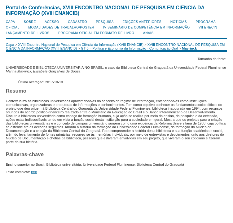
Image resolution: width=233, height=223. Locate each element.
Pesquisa (105, 22)
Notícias (178, 22)
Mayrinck (189, 48)
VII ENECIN (208, 27)
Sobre (30, 22)
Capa (10, 22)
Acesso (52, 22)
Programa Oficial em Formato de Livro (96, 33)
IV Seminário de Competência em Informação (146, 27)
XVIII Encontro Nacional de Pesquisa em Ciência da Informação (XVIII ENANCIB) (80, 44)
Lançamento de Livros (28, 33)
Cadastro (77, 22)
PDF (34, 172)
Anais (148, 33)
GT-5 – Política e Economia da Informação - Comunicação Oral (129, 48)
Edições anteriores (141, 22)
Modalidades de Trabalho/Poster (61, 27)
